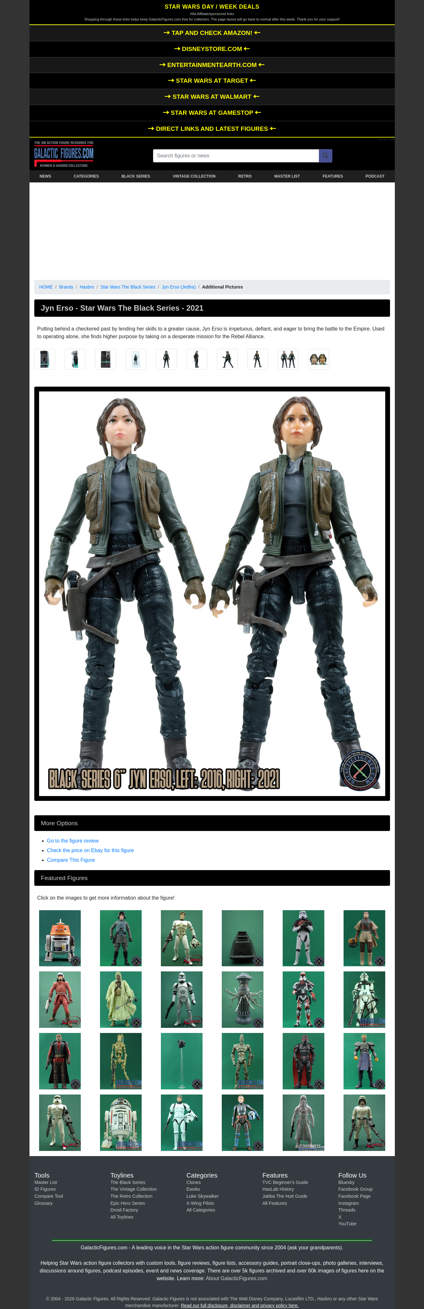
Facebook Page (354, 1196)
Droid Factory (124, 1210)
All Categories (201, 1210)
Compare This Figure (71, 860)
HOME (46, 286)
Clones (194, 1182)
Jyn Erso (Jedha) (179, 286)
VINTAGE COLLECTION (194, 176)
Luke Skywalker (203, 1196)
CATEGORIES (86, 176)
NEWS (45, 176)
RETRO (245, 176)
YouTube (347, 1223)
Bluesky (346, 1182)
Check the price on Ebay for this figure (90, 850)
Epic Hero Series (128, 1203)
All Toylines (122, 1217)
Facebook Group (355, 1189)
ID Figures (45, 1189)
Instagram (348, 1203)
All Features (274, 1203)
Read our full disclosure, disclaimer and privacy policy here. (240, 1305)
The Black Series (128, 1182)
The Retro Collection (132, 1196)
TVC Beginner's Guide (285, 1182)
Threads (346, 1210)
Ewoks (193, 1189)
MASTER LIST (287, 176)
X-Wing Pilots (200, 1203)
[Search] (325, 156)
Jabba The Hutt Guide (285, 1196)
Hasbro (87, 286)
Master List (46, 1182)
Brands (66, 286)
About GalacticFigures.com (236, 1278)
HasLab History (278, 1189)
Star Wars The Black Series (128, 286)
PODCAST (375, 176)
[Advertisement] (212, 230)
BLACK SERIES (135, 176)
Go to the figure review (73, 840)
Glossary (44, 1203)
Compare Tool (49, 1196)
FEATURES (332, 176)
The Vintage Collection (134, 1189)
